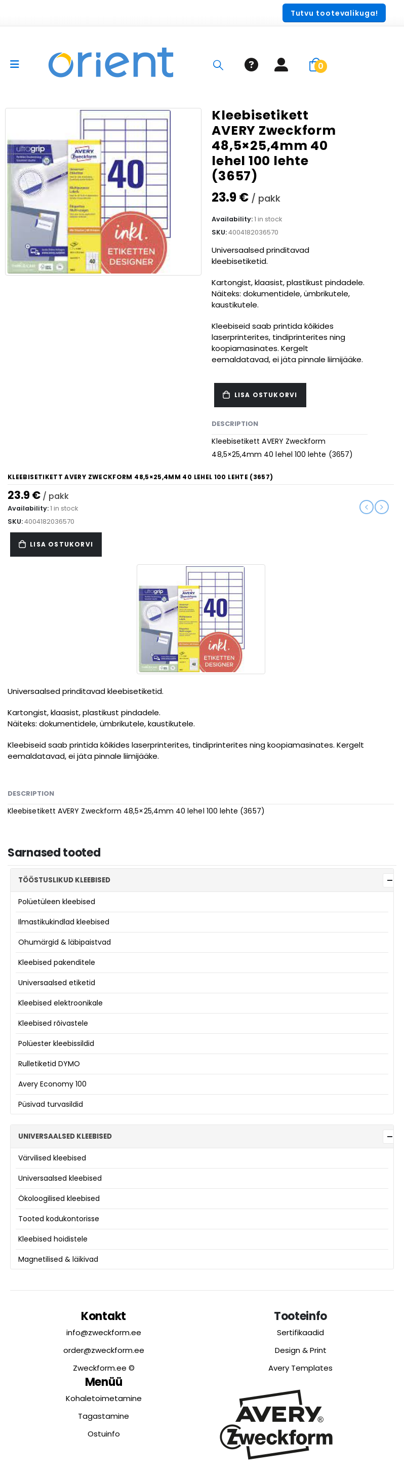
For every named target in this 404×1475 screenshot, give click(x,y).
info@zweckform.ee (103, 1332)
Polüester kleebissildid (56, 1043)
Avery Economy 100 (52, 1084)
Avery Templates (300, 1368)
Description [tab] (235, 424)
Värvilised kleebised (52, 1158)
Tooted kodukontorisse (58, 1219)
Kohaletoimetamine (104, 1398)
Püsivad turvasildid (50, 1104)
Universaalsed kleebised (60, 1178)
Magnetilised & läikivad (58, 1259)
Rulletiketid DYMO (49, 1064)
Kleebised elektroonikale (60, 1003)
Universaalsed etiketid (56, 983)
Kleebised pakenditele (56, 962)
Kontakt (103, 1316)
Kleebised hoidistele (53, 1239)
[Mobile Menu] (18, 64)
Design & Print (301, 1350)
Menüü (104, 1382)
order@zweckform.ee (103, 1350)
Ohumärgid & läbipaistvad (64, 942)
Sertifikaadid (300, 1332)
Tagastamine (103, 1416)
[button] (334, 13)
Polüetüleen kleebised (56, 902)
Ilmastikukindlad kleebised (63, 922)
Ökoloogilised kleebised (59, 1198)
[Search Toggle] (218, 64)
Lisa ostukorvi (266, 395)
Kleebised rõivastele (53, 1023)
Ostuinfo (104, 1433)
